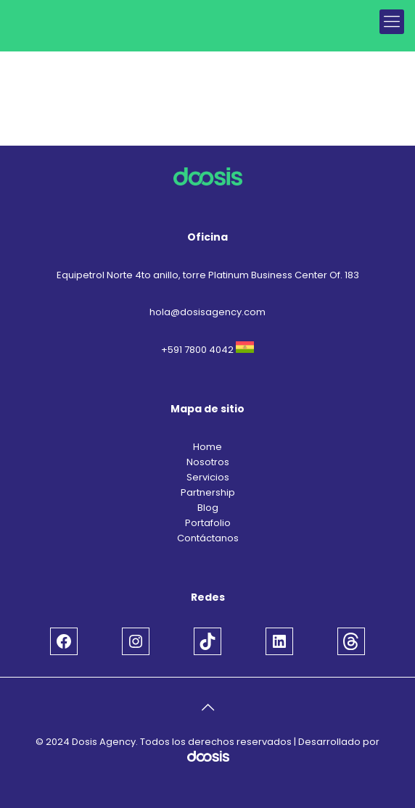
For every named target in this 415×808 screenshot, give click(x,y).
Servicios (207, 477)
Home (207, 447)
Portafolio (208, 523)
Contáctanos (208, 538)
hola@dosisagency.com (207, 312)
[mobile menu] (391, 21)
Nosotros (207, 462)
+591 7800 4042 (197, 350)
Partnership (208, 492)
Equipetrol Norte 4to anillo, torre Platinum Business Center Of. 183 (208, 275)
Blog (207, 508)
